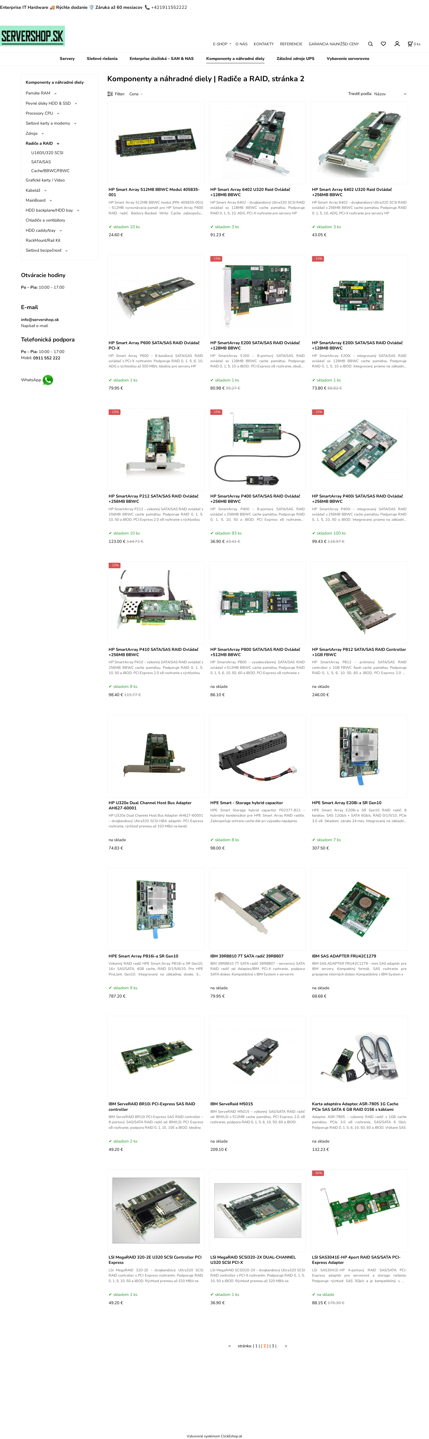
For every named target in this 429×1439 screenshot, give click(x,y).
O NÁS (241, 44)
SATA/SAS (41, 162)
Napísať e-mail (34, 325)
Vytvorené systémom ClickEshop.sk (214, 1436)
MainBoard (36, 200)
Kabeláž (33, 190)
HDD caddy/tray (41, 230)
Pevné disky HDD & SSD (48, 103)
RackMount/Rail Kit (43, 240)
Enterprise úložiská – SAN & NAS (162, 58)
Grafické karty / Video (45, 180)
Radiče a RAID (39, 143)
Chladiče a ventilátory (45, 220)
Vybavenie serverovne (348, 58)
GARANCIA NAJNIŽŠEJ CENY (334, 44)
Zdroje (32, 133)
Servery (67, 58)
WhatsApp (37, 380)
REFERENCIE (291, 44)
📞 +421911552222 (166, 7)
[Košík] (414, 44)
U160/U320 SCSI (47, 153)
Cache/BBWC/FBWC (50, 170)
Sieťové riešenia (102, 58)
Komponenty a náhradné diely (235, 58)
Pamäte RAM (38, 93)
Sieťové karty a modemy (48, 123)
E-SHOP (220, 44)
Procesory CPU (39, 113)
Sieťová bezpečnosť (43, 250)
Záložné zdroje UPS (296, 58)
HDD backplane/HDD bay (49, 210)
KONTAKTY (264, 44)
